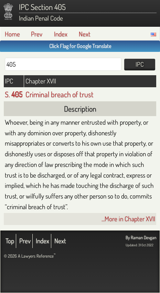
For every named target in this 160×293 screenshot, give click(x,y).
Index (60, 34)
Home (12, 34)
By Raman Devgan (141, 237)
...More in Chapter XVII (128, 218)
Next (84, 34)
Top (10, 240)
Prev (36, 34)
